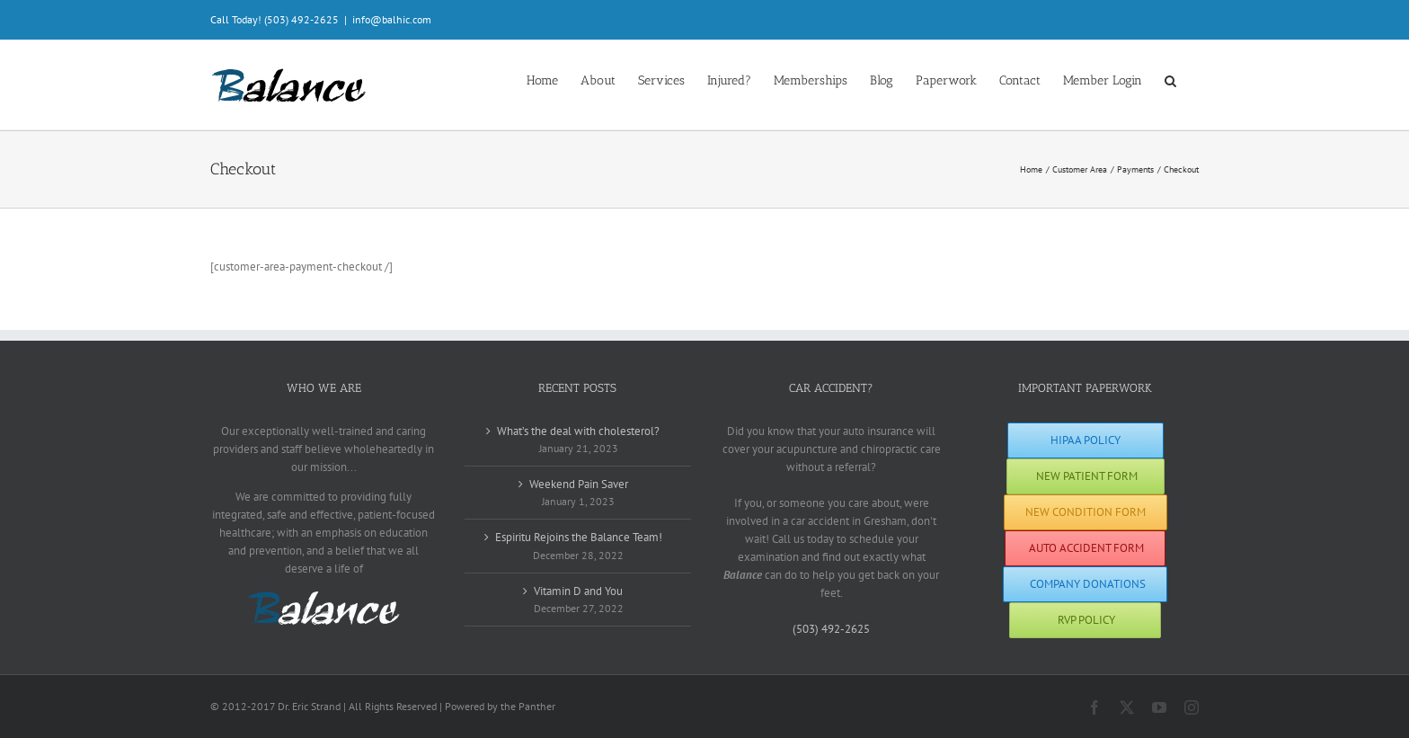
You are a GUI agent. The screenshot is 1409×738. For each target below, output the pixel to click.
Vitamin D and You (578, 591)
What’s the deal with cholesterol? (578, 431)
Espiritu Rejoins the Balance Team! (578, 537)
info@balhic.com (391, 19)
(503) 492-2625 (831, 628)
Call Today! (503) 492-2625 (274, 19)
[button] (1170, 79)
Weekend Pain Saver (578, 484)
